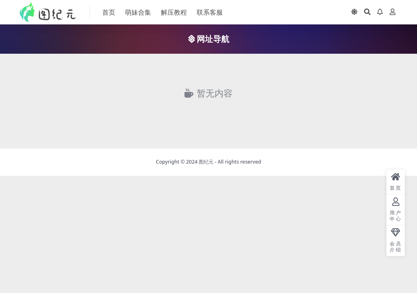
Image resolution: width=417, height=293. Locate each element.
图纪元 (206, 161)
